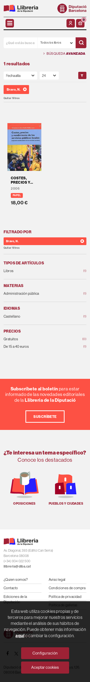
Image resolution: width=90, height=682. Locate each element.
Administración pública (38, 293)
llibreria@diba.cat (17, 566)
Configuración (45, 653)
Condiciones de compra (67, 588)
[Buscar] (81, 42)
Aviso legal (57, 579)
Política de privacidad (65, 597)
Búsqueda (64, 53)
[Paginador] (49, 76)
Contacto (11, 588)
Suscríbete (45, 416)
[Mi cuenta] (70, 23)
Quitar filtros (11, 98)
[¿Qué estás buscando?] (20, 42)
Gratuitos (38, 339)
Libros (38, 271)
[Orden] (20, 76)
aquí (19, 635)
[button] (80, 23)
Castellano (38, 316)
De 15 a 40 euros (38, 346)
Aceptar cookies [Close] (45, 667)
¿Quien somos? (16, 579)
